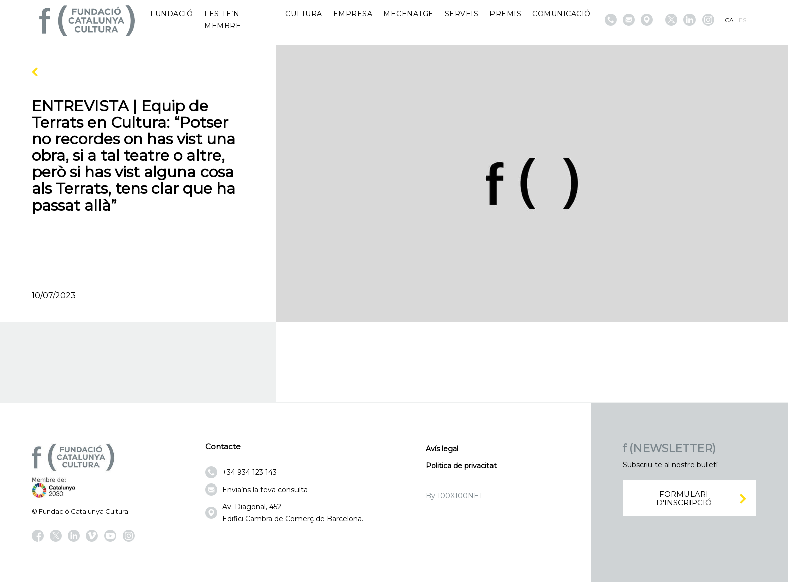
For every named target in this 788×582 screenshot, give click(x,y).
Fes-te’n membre (222, 19)
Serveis (462, 13)
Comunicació (561, 13)
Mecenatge (408, 13)
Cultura (303, 13)
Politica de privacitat (461, 465)
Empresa (353, 13)
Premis (505, 13)
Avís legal (442, 448)
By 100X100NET (454, 495)
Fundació (171, 13)
